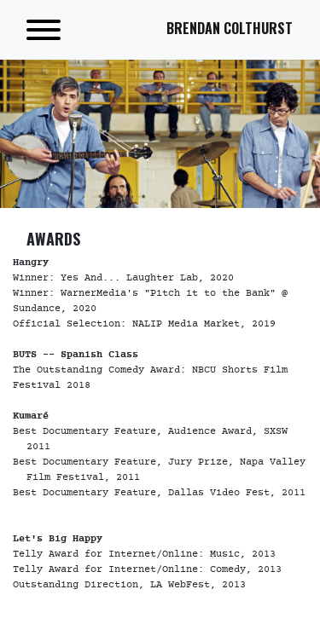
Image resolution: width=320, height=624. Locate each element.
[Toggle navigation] (43, 30)
